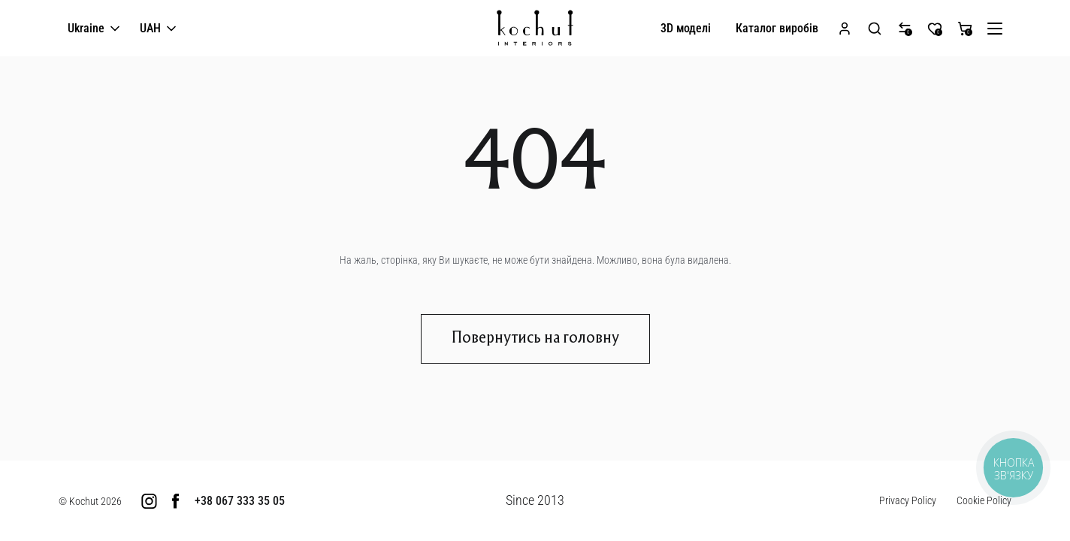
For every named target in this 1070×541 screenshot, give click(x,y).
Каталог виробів (777, 28)
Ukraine (95, 29)
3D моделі (685, 28)
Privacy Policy (907, 500)
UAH (159, 29)
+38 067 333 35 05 (240, 501)
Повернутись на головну (535, 339)
